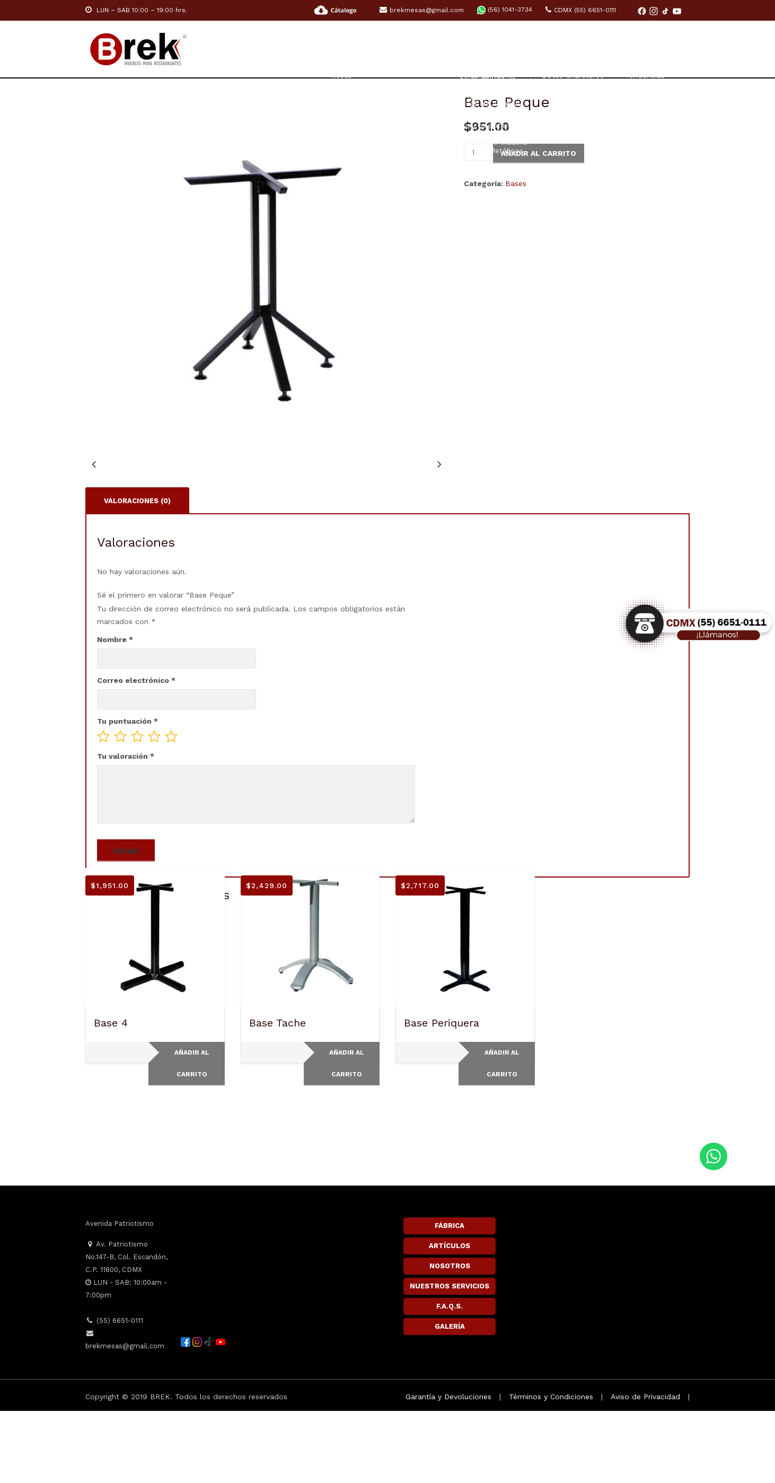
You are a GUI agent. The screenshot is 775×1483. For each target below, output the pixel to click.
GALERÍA (450, 1398)
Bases (515, 183)
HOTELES (458, 49)
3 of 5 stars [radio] (137, 808)
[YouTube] (677, 10)
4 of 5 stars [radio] (154, 808)
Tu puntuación (127, 793)
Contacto (668, 49)
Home (272, 49)
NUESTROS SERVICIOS (449, 1358)
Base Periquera (441, 1095)
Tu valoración (125, 828)
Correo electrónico (136, 752)
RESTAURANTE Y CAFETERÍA (361, 49)
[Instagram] (654, 10)
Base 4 (111, 1095)
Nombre (115, 711)
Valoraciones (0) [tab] (137, 572)
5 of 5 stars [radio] (171, 808)
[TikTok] (666, 10)
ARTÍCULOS (449, 1318)
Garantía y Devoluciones (448, 1468)
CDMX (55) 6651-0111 (580, 10)
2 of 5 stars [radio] (120, 808)
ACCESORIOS (523, 49)
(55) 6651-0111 (114, 1393)
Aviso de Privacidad (645, 1468)
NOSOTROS (449, 1338)
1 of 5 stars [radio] (103, 808)
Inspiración (595, 49)
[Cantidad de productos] (477, 152)
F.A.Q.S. (449, 1378)
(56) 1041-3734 (504, 9)
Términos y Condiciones (551, 1468)
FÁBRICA (449, 1298)
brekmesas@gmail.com (422, 10)
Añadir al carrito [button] (191, 1135)
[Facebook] (643, 10)
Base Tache (277, 1095)
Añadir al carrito (538, 153)
